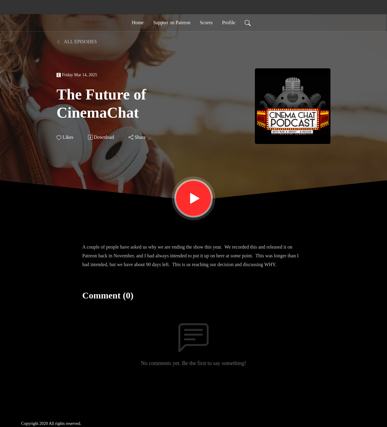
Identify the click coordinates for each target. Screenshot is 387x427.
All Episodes (77, 41)
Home (138, 22)
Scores (206, 22)
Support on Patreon (171, 22)
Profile (228, 22)
